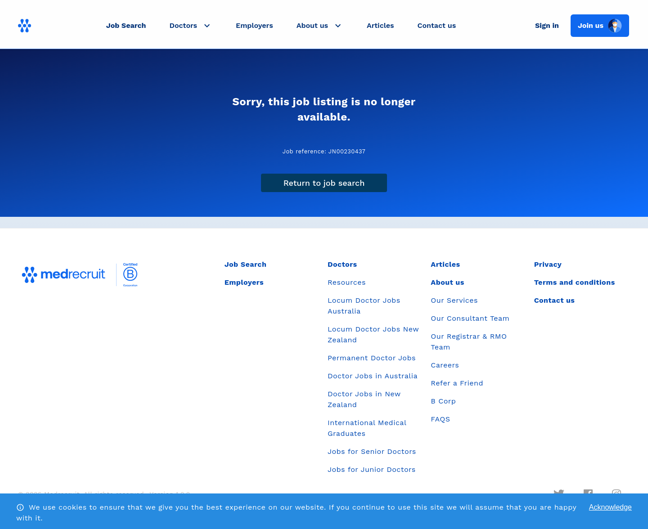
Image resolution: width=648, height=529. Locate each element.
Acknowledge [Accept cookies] (610, 507)
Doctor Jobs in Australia (373, 376)
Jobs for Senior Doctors (372, 451)
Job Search (126, 25)
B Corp (443, 401)
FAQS (440, 419)
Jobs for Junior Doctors (372, 469)
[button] (191, 26)
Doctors (342, 264)
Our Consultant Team (470, 318)
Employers (254, 25)
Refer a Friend (457, 383)
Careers (445, 365)
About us (447, 282)
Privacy (548, 264)
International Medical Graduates (367, 428)
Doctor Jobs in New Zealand (364, 399)
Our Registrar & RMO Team (469, 341)
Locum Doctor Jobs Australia (364, 305)
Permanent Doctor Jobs (372, 358)
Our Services (454, 300)
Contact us (437, 25)
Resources (347, 282)
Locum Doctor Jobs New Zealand (373, 334)
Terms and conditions (574, 282)
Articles (380, 25)
